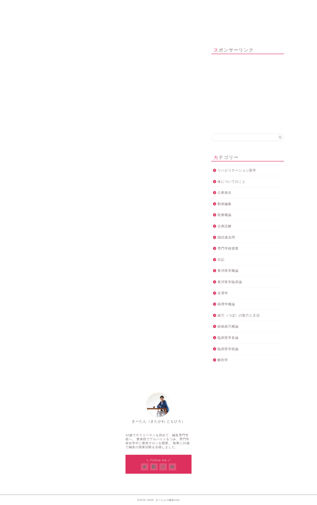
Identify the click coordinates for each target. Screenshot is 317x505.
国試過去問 (226, 237)
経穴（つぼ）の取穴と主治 (238, 315)
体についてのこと (231, 181)
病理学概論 (226, 304)
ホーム (59, 5)
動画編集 (224, 204)
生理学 (222, 293)
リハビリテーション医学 (236, 170)
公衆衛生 (224, 192)
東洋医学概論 (228, 270)
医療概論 (224, 215)
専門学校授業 (228, 248)
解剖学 (222, 360)
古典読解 (224, 226)
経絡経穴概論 (228, 326)
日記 (221, 259)
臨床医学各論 (228, 337)
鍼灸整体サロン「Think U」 (112, 5)
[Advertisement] (247, 91)
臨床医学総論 (228, 349)
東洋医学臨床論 (229, 282)
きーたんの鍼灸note (158, 23)
